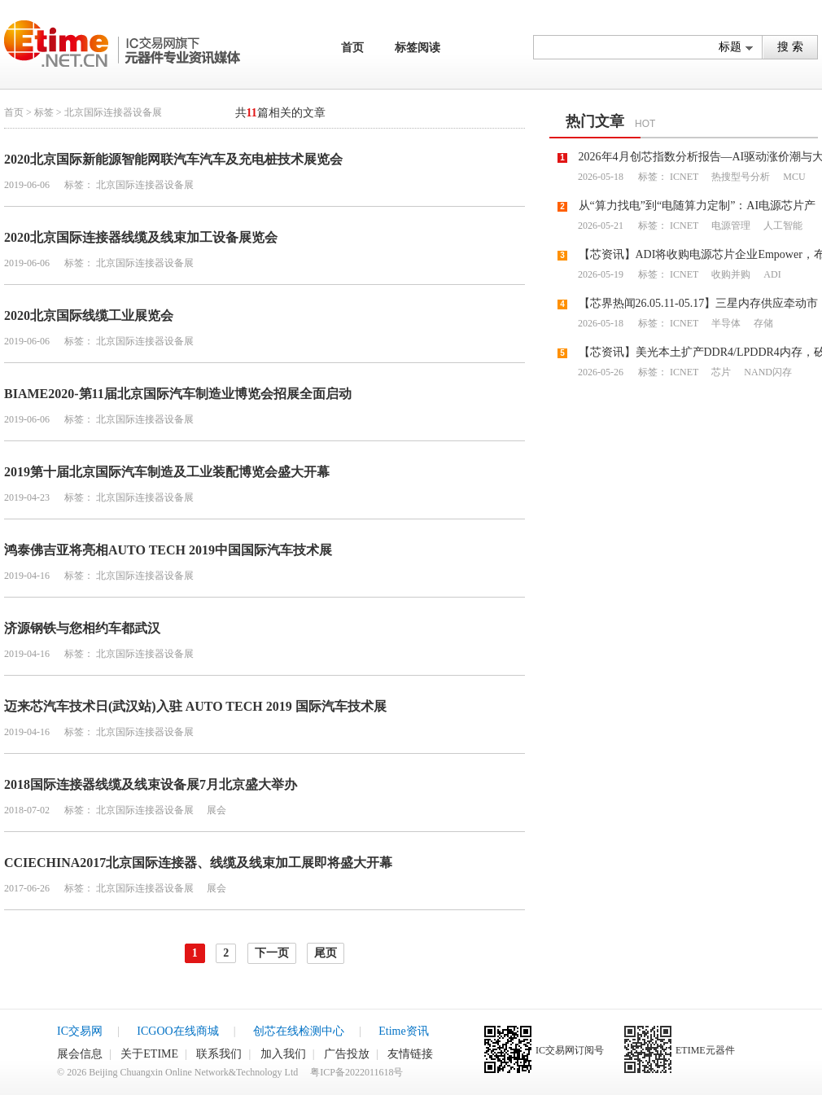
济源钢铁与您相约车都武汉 (82, 628)
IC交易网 (80, 1031)
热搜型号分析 (739, 176)
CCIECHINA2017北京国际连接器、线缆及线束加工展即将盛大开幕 (198, 862)
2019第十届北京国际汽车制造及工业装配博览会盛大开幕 (167, 472)
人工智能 (781, 225)
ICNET (684, 176)
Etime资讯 (403, 1031)
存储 (762, 323)
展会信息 (80, 1054)
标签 (44, 112)
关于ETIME (149, 1054)
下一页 (272, 953)
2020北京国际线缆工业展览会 (88, 315)
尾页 (325, 953)
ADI (770, 274)
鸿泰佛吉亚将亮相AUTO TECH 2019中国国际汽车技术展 (168, 550)
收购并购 (729, 274)
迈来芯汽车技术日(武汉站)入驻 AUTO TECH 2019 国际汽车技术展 (195, 706)
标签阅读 (417, 48)
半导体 (725, 323)
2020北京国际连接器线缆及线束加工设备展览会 (141, 237)
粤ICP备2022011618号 (356, 1072)
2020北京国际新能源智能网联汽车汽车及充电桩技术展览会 (173, 159)
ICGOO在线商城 (177, 1031)
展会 (215, 810)
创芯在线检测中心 (298, 1031)
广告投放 (346, 1054)
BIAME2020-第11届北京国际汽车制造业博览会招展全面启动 (178, 394)
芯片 (720, 372)
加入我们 (283, 1054)
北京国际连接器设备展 (145, 185)
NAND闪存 (766, 372)
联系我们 (219, 1054)
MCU (792, 176)
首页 (352, 48)
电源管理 (729, 225)
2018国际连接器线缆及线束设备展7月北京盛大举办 (150, 784)
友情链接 (410, 1054)
